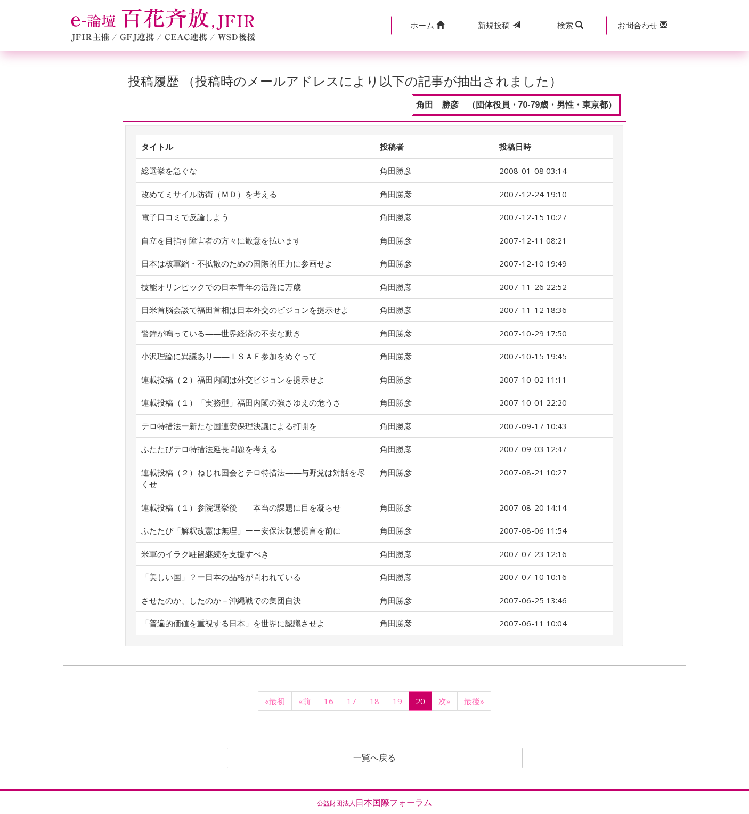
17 (351, 701)
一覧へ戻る (374, 758)
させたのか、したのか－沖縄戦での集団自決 (221, 600)
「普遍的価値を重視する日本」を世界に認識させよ (233, 623)
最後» (474, 701)
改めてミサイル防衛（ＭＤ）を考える (209, 194)
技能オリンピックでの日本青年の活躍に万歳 (221, 286)
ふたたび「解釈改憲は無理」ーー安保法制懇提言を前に (241, 530)
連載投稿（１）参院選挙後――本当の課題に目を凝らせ (241, 507)
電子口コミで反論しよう (185, 217)
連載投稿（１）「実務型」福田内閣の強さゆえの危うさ (241, 402)
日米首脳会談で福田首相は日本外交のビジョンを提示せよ (245, 309)
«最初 (275, 701)
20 (420, 701)
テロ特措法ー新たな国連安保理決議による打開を (229, 426)
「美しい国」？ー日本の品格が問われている (221, 576)
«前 (304, 701)
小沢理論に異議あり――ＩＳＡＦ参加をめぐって (229, 356)
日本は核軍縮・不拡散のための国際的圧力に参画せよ (237, 263)
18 (374, 701)
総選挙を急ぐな (169, 170)
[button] (427, 25)
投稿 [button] (499, 25)
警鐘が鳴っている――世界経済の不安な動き (221, 333)
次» (444, 701)
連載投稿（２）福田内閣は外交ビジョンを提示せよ (233, 379)
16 (328, 701)
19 (397, 701)
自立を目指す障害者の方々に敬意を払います (221, 240)
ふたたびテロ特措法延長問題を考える (209, 449)
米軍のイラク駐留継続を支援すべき (205, 554)
